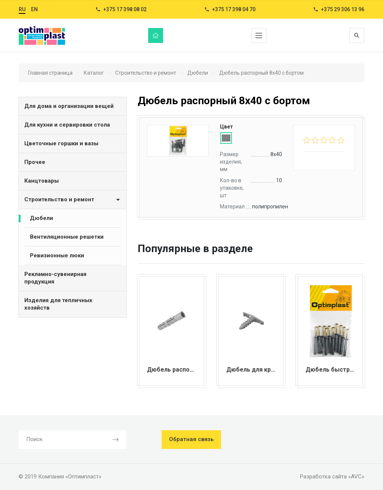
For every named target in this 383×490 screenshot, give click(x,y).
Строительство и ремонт (72, 199)
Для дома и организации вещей (69, 106)
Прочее (34, 162)
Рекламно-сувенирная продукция (55, 278)
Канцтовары (41, 180)
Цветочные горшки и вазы (61, 143)
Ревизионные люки (57, 255)
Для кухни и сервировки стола (67, 124)
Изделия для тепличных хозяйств (58, 304)
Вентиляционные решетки (67, 236)
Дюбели (41, 218)
